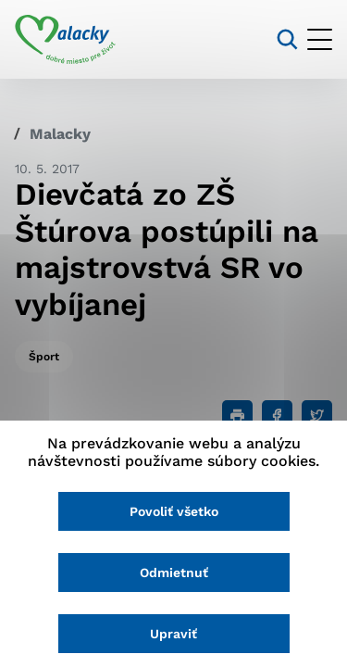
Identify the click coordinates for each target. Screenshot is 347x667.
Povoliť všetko (174, 511)
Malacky (60, 134)
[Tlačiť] (237, 415)
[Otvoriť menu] (319, 39)
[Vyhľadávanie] (287, 39)
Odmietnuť (174, 572)
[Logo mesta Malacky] (65, 40)
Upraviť (173, 633)
